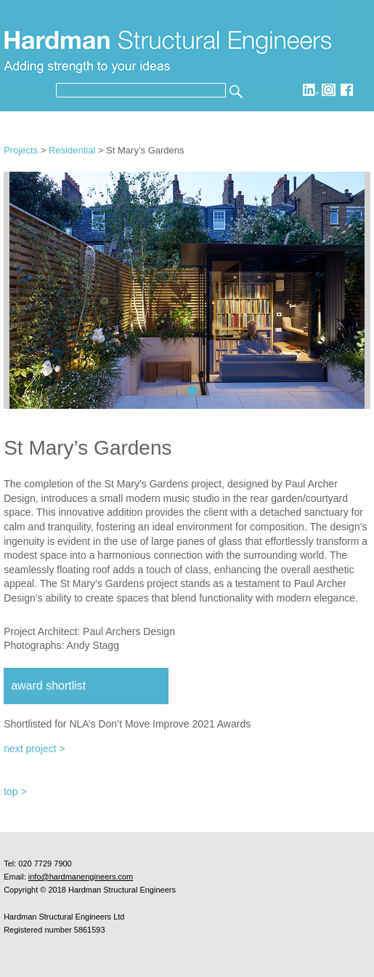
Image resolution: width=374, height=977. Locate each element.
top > (15, 791)
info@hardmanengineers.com (80, 876)
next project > (34, 748)
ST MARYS (193, 391)
